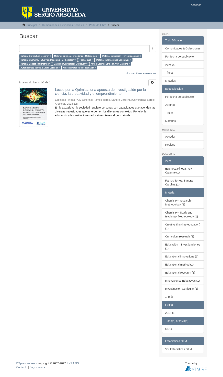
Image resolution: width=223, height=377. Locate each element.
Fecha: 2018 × (86, 60)
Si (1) (168, 328)
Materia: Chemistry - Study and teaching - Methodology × (48, 60)
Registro (170, 144)
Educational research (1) (180, 272)
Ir (153, 48)
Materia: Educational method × (35, 64)
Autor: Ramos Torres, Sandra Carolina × (40, 68)
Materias (170, 80)
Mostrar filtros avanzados (140, 73)
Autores (170, 64)
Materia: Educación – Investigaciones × (121, 56)
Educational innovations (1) (181, 256)
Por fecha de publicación (180, 56)
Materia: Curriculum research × (35, 56)
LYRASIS (73, 363)
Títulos (169, 72)
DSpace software (26, 363)
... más (169, 296)
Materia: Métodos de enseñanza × (79, 68)
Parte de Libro (97, 25)
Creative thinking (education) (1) (182, 226)
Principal (32, 25)
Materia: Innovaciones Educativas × (113, 60)
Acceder (170, 136)
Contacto (21, 367)
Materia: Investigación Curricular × (70, 64)
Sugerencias (37, 367)
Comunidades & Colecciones (183, 48)
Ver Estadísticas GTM (178, 349)
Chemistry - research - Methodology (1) (178, 202)
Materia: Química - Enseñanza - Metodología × (76, 56)
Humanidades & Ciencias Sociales (63, 25)
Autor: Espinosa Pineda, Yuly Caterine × (110, 64)
